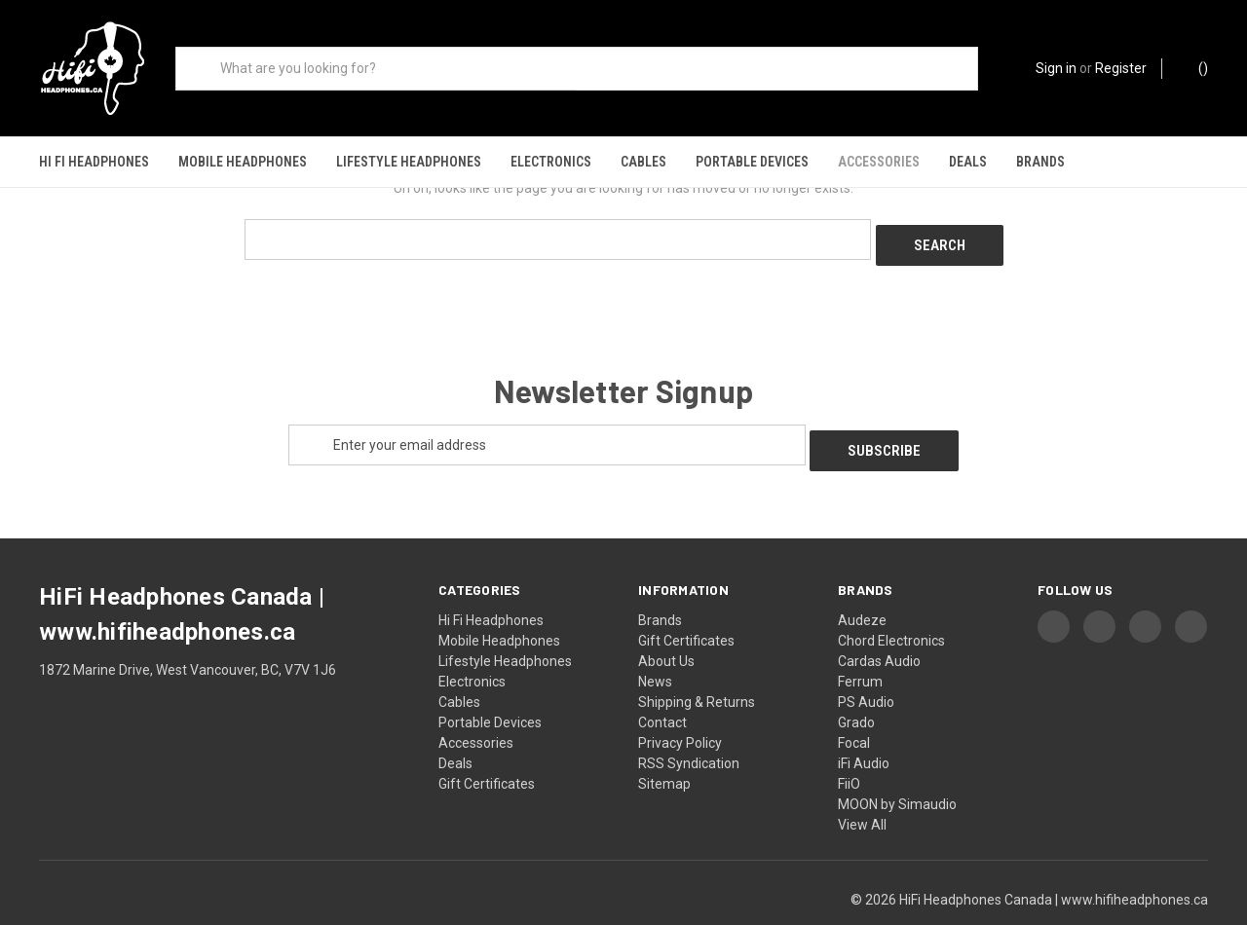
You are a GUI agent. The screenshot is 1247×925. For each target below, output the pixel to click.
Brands (660, 585)
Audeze (862, 585)
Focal (854, 708)
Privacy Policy (680, 708)
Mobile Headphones (242, 161)
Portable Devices (752, 161)
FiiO (849, 749)
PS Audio (866, 667)
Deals (968, 161)
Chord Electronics (891, 605)
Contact (662, 687)
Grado (856, 687)
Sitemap (664, 749)
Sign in (1056, 68)
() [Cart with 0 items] (1194, 67)
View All (862, 789)
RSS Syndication (688, 728)
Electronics (550, 161)
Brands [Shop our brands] (1040, 161)
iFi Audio (863, 728)
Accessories (879, 161)
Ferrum (860, 646)
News (655, 646)
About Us (666, 626)
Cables (643, 161)
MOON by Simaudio (897, 769)
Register (1121, 68)
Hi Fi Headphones (94, 161)
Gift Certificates (486, 749)
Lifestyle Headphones (408, 161)
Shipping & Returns (696, 667)
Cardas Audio (879, 626)
